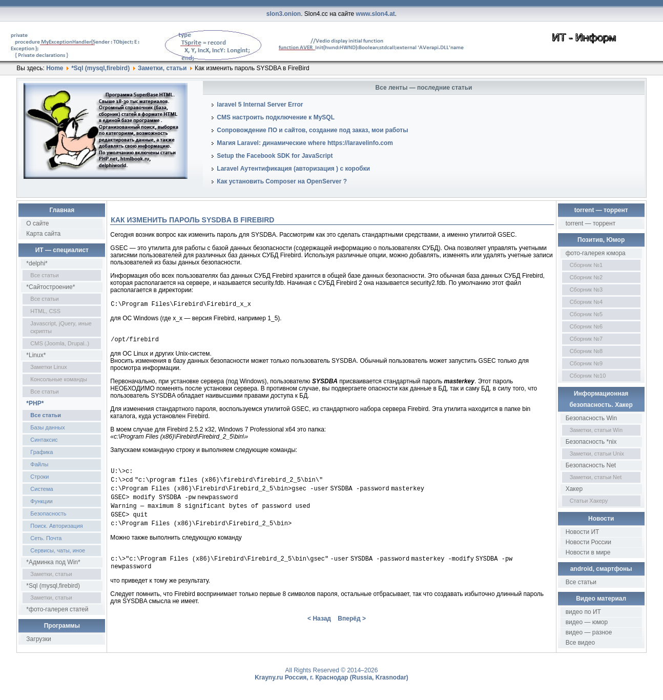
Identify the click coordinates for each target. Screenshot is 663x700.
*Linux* (36, 355)
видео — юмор (587, 622)
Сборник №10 (588, 376)
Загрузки (38, 639)
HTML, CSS (45, 311)
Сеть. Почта (45, 538)
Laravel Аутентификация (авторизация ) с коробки (293, 168)
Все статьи (44, 275)
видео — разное (589, 632)
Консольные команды (58, 379)
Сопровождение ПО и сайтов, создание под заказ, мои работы (312, 130)
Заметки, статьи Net (596, 477)
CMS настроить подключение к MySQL (276, 117)
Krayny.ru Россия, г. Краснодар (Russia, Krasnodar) (331, 677)
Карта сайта (43, 233)
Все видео (580, 642)
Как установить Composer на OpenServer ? (282, 181)
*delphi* (36, 263)
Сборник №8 (586, 351)
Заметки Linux (48, 367)
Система (41, 489)
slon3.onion (283, 13)
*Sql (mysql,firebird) (100, 68)
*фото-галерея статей (57, 609)
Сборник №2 (586, 277)
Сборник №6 (586, 326)
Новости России (588, 542)
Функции (41, 501)
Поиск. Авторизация (56, 526)
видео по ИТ (583, 611)
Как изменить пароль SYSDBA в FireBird (192, 220)
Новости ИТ (582, 532)
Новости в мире (588, 552)
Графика (41, 452)
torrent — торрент (591, 223)
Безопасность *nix (591, 441)
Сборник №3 (586, 289)
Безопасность (48, 513)
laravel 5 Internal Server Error (260, 104)
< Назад (319, 629)
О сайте (37, 223)
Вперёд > (352, 629)
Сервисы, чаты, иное (57, 550)
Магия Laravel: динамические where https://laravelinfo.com (305, 143)
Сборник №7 (586, 339)
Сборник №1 (586, 265)
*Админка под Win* (53, 562)
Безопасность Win (591, 418)
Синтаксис (43, 440)
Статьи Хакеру (589, 501)
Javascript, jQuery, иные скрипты (61, 327)
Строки (39, 476)
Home (54, 68)
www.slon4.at (375, 13)
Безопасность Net (591, 465)
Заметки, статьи (162, 68)
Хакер (574, 488)
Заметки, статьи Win (596, 430)
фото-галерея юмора (596, 253)
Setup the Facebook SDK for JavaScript (275, 155)
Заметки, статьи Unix (597, 453)
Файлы (39, 464)
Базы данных (47, 427)
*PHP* (35, 403)
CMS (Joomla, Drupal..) (59, 343)
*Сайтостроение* (50, 287)
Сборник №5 (586, 314)
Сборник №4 (586, 302)
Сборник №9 (586, 363)
